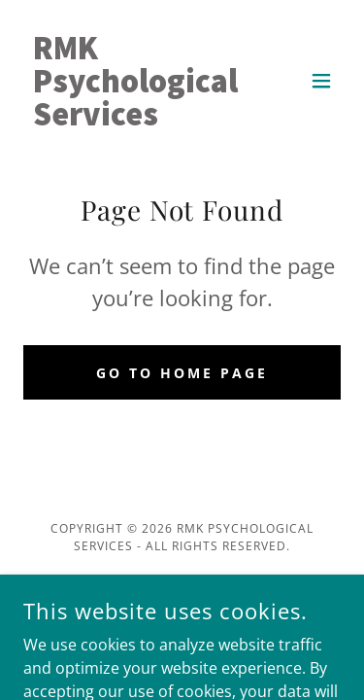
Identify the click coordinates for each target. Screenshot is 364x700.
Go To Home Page (182, 373)
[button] (321, 80)
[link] (135, 119)
